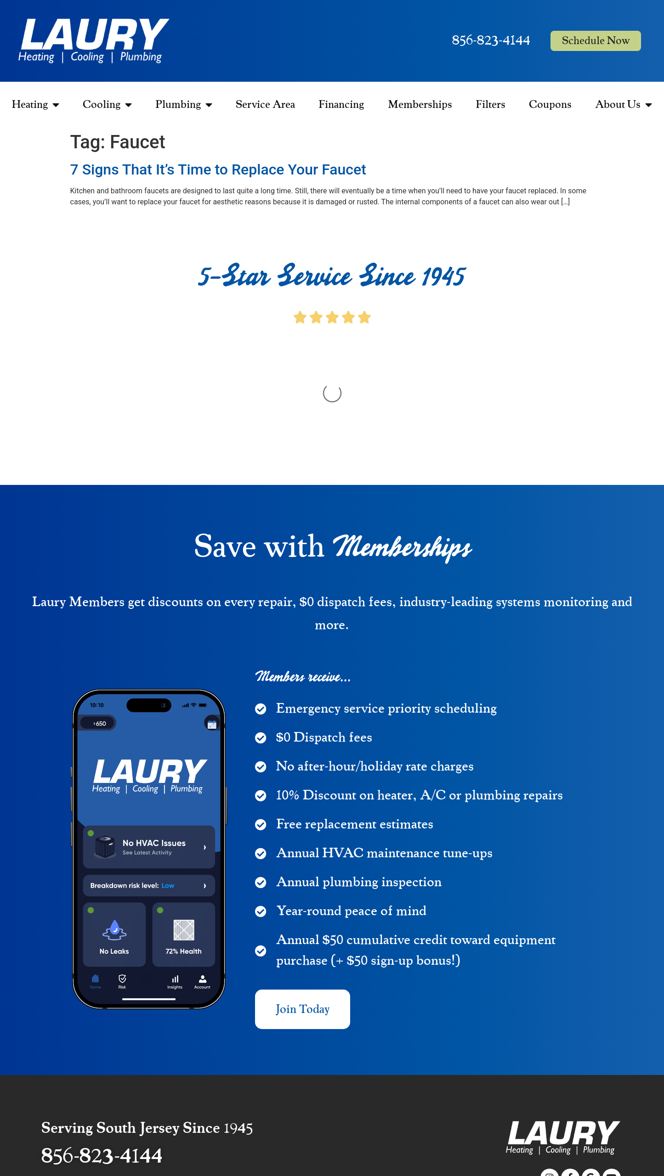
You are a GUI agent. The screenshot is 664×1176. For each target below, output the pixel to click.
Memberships (420, 104)
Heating (35, 105)
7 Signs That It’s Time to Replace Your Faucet (218, 169)
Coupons (550, 104)
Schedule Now (596, 40)
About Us (623, 105)
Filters (490, 104)
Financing (341, 104)
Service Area (265, 104)
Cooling (107, 105)
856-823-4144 (491, 40)
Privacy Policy (600, 1117)
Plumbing (183, 105)
